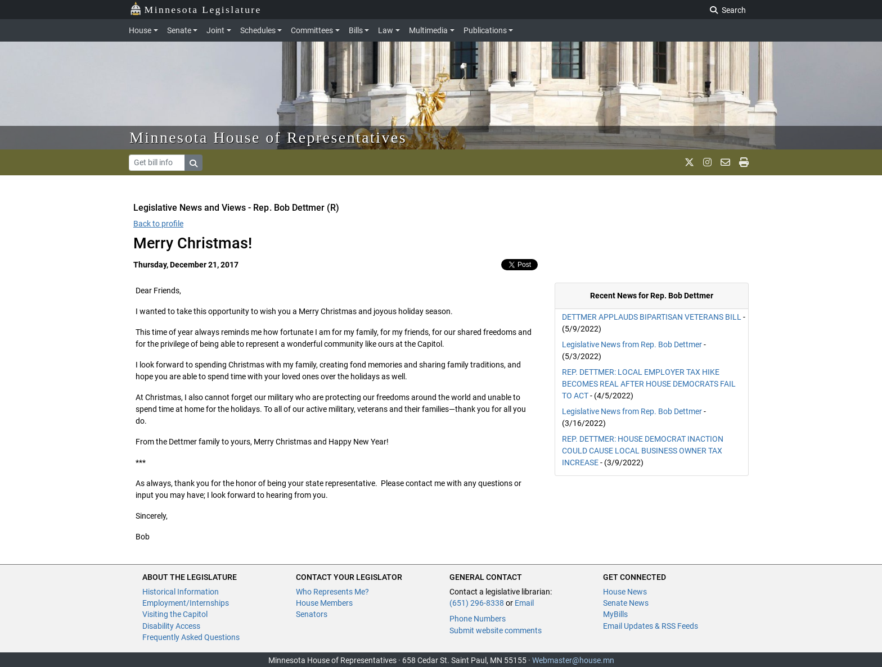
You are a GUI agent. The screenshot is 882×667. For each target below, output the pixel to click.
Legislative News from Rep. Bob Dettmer (632, 344)
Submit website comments (495, 630)
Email (524, 602)
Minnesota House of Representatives (268, 137)
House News (625, 591)
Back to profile (158, 223)
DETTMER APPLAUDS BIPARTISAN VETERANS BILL (651, 316)
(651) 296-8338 (476, 602)
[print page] (744, 162)
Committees (312, 30)
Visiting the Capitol (175, 614)
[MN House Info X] (689, 162)
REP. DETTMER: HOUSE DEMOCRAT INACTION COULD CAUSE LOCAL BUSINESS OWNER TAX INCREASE (642, 450)
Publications (485, 30)
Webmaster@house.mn (573, 660)
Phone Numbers (477, 618)
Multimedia (428, 30)
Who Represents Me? (332, 591)
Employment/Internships (185, 602)
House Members (324, 602)
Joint (215, 30)
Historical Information (180, 591)
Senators (311, 614)
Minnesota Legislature (195, 8)
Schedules (258, 30)
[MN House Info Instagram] (707, 162)
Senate (179, 30)
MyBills (615, 614)
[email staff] (725, 162)
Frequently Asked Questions (191, 637)
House (140, 30)
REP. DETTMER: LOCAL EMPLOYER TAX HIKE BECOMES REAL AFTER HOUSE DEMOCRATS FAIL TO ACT (649, 383)
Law (385, 30)
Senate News (626, 602)
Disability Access (171, 625)
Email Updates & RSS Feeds (650, 625)
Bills (356, 30)
